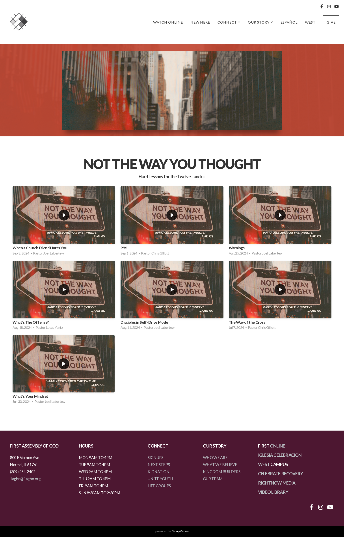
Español (289, 22)
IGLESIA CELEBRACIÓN (280, 455)
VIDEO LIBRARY (273, 492)
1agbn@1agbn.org (25, 478)
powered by (172, 531)
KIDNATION (158, 471)
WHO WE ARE (215, 457)
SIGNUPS (155, 457)
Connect (229, 22)
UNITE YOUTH (160, 478)
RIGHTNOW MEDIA (277, 482)
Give (331, 22)
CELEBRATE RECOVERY (280, 473)
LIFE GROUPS (159, 485)
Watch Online (168, 22)
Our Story (260, 22)
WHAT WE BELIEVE (220, 464)
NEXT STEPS (159, 464)
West (310, 22)
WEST (264, 464)
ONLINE (277, 445)
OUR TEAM (213, 478)
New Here (200, 22)
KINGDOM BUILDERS (221, 471)
